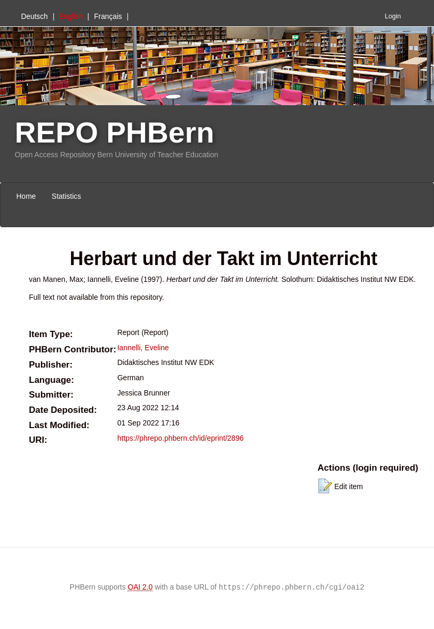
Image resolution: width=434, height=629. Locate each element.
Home (26, 196)
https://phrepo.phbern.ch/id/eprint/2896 (180, 438)
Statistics (66, 196)
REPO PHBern (114, 132)
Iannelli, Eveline (143, 347)
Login (393, 16)
